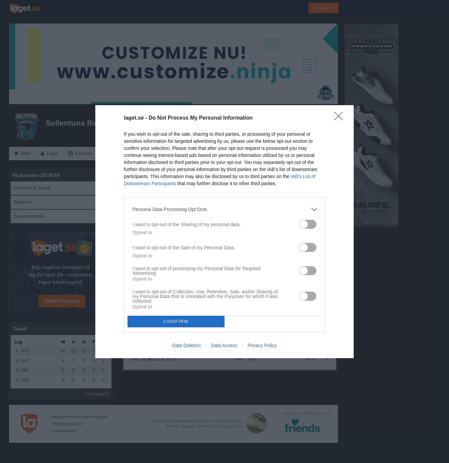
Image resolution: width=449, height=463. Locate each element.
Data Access (224, 345)
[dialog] (224, 231)
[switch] (307, 224)
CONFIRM (176, 321)
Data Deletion (186, 345)
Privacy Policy (262, 345)
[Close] (340, 118)
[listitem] (224, 209)
